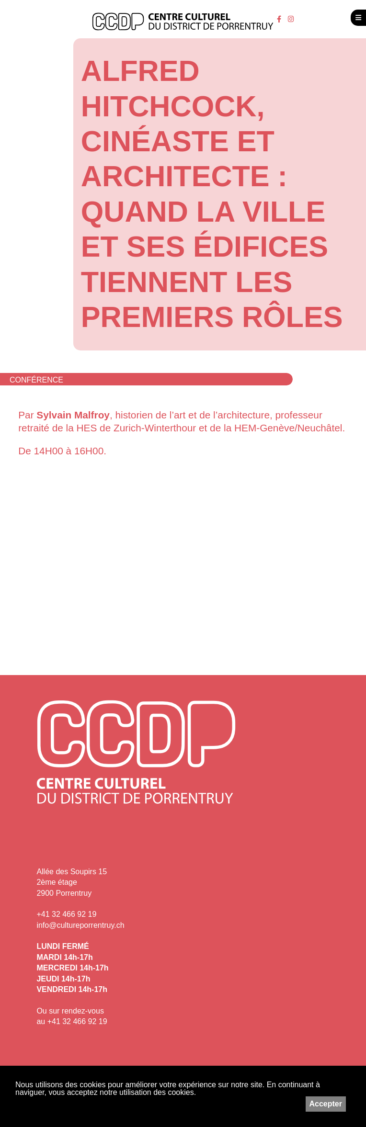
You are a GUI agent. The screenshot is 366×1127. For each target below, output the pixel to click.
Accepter (325, 1104)
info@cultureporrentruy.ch (80, 925)
